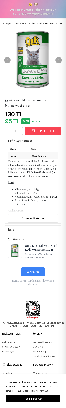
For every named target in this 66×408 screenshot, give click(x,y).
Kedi (14, 23)
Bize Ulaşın (8, 351)
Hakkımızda (8, 342)
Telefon (8, 373)
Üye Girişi (38, 346)
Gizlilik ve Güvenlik (12, 346)
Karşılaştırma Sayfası (44, 356)
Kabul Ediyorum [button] (33, 398)
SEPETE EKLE (43, 130)
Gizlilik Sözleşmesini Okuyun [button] (36, 390)
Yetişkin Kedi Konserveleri (49, 23)
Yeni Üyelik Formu (42, 342)
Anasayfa (6, 23)
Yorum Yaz (33, 271)
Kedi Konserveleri (26, 23)
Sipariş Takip (40, 351)
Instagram (40, 373)
